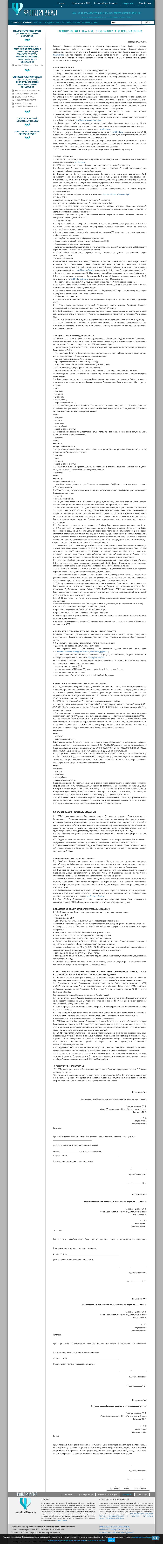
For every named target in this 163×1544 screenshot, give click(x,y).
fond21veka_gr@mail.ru (85, 270)
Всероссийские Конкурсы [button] (106, 3)
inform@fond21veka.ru (81, 651)
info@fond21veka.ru (64, 651)
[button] (27, 54)
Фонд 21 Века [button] (145, 3)
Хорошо (111, 1540)
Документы (26, 22)
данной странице (62, 1520)
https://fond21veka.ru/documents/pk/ (88, 120)
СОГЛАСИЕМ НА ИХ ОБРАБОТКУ (114, 1518)
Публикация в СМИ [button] (81, 3)
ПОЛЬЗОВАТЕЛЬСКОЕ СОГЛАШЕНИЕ (114, 1526)
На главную (115, 1488)
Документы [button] (128, 3)
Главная (61, 3)
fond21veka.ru (58, 54)
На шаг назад (140, 1488)
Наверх (127, 1488)
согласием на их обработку (96, 1540)
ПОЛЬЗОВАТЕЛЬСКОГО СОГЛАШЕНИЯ (141, 1514)
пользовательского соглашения (142, 1537)
